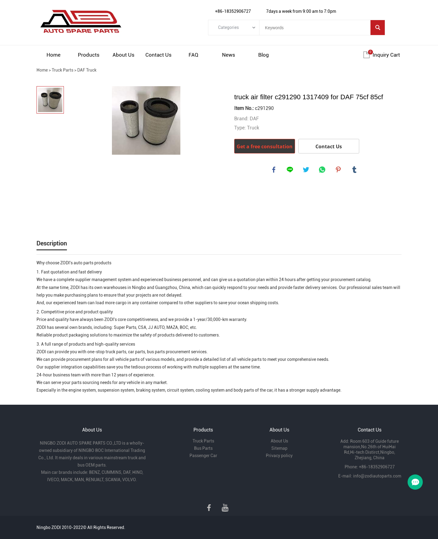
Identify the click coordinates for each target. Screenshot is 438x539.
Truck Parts (62, 70)
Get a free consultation (265, 146)
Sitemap (279, 448)
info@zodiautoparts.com (377, 476)
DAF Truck (86, 70)
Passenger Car (203, 455)
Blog (263, 55)
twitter (306, 170)
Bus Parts (203, 448)
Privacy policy (279, 455)
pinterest (338, 170)
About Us (123, 55)
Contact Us (158, 55)
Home (54, 55)
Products (88, 55)
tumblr (355, 170)
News (228, 55)
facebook (274, 170)
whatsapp (322, 170)
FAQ (193, 55)
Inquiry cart (386, 55)
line (290, 170)
